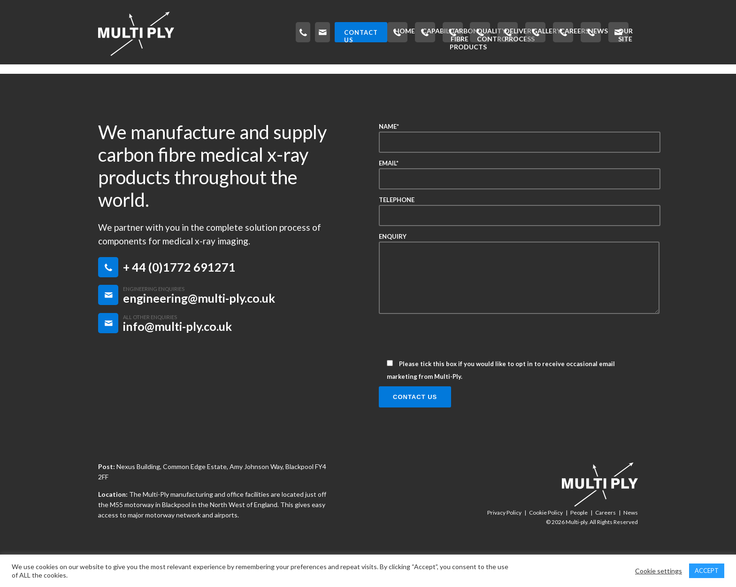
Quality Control (337, 73)
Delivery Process (419, 73)
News (573, 73)
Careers (529, 73)
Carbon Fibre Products (243, 73)
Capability (163, 73)
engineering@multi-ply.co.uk (199, 322)
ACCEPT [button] (707, 570)
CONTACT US (601, 32)
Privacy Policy (504, 536)
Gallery (482, 73)
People (579, 536)
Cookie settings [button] (658, 571)
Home (115, 73)
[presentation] (450, 364)
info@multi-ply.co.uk (177, 351)
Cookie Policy (546, 536)
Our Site (616, 73)
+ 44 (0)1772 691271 (179, 291)
